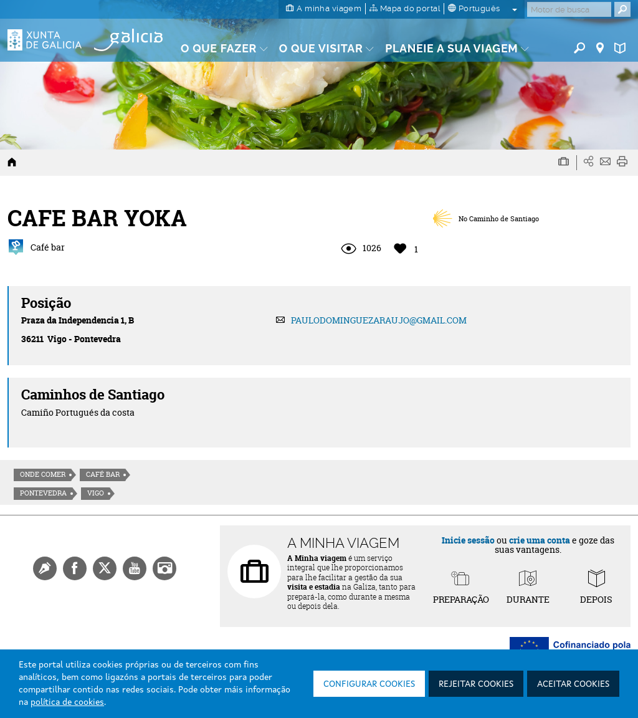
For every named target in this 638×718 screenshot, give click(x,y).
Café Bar (103, 474)
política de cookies (67, 702)
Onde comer (42, 474)
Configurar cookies (369, 684)
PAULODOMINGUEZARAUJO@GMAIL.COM (379, 320)
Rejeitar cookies (476, 684)
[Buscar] (569, 9)
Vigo (95, 493)
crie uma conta (539, 540)
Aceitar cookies (573, 684)
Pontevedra (43, 493)
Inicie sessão (468, 540)
